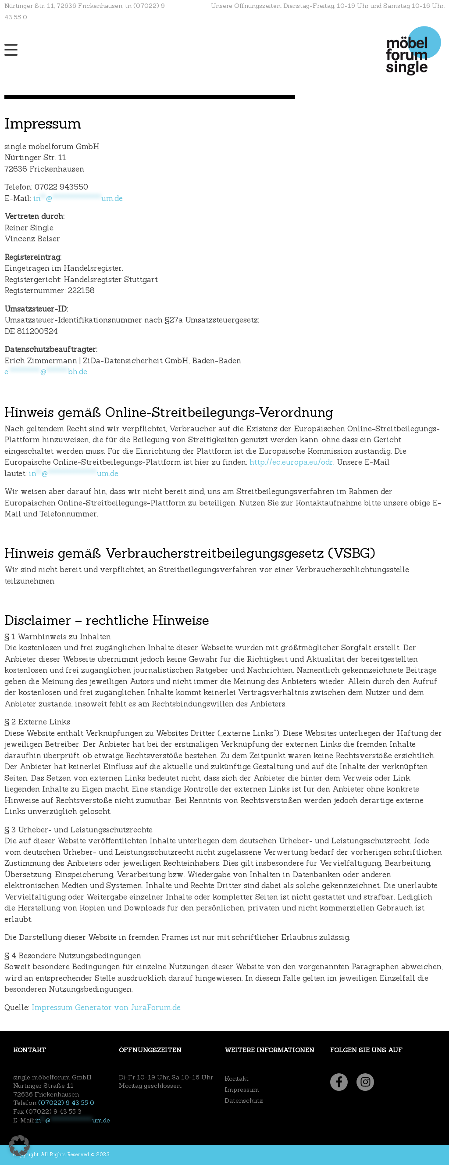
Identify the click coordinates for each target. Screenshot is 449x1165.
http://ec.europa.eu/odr (291, 462)
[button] (19, 1145)
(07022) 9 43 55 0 (66, 1103)
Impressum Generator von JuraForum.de (106, 1007)
